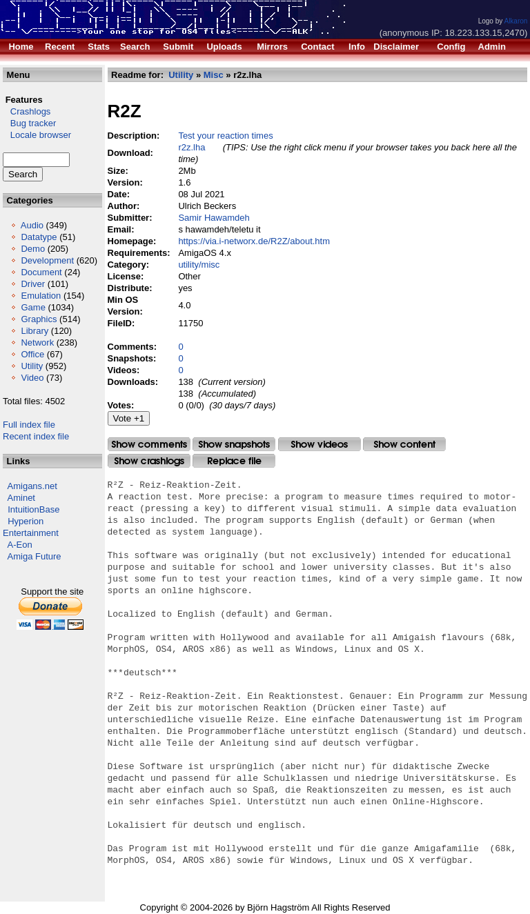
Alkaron (515, 21)
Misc (214, 75)
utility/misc (198, 264)
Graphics (39, 319)
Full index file (29, 424)
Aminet (21, 498)
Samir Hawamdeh (213, 217)
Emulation (41, 295)
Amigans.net (32, 486)
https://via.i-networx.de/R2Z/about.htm (254, 241)
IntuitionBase (33, 509)
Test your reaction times (225, 135)
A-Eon (20, 544)
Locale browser (37, 135)
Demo (33, 249)
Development (47, 260)
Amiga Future (34, 556)
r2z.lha (191, 147)
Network (37, 342)
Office (32, 354)
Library (34, 331)
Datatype (39, 237)
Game (33, 307)
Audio (32, 225)
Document (41, 272)
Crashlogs (26, 111)
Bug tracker (29, 123)
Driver (33, 284)
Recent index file (36, 436)
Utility (32, 366)
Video (32, 377)
